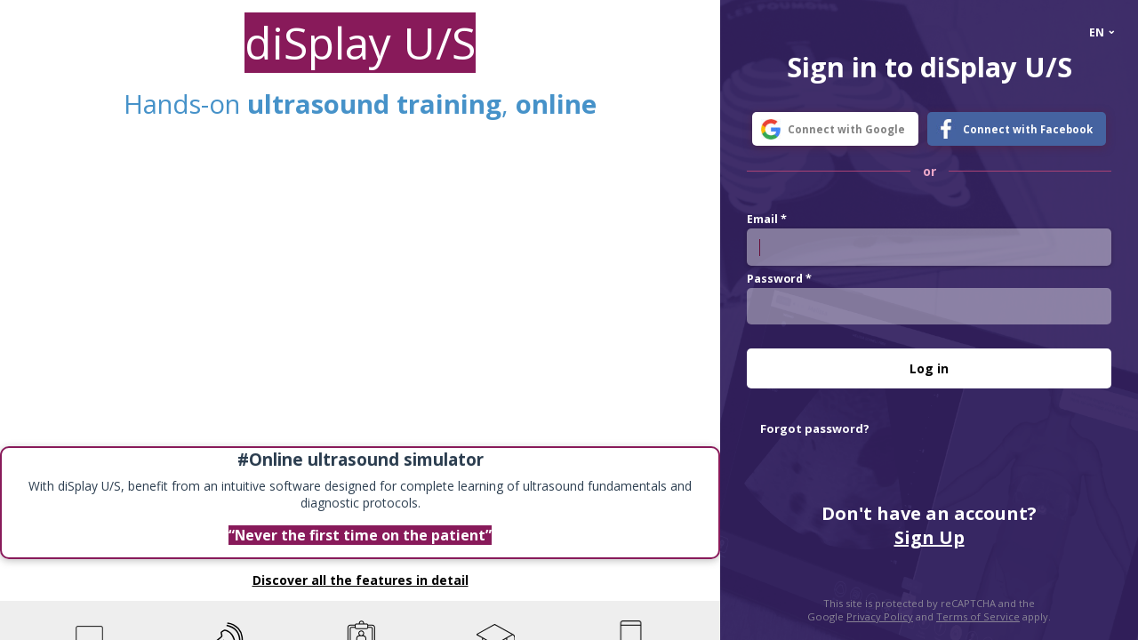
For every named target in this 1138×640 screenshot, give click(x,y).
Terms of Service (978, 616)
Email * (767, 219)
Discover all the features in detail (360, 580)
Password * (779, 278)
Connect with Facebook (1028, 129)
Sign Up (929, 537)
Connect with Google (846, 129)
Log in (929, 368)
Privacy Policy (879, 616)
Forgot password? (815, 428)
